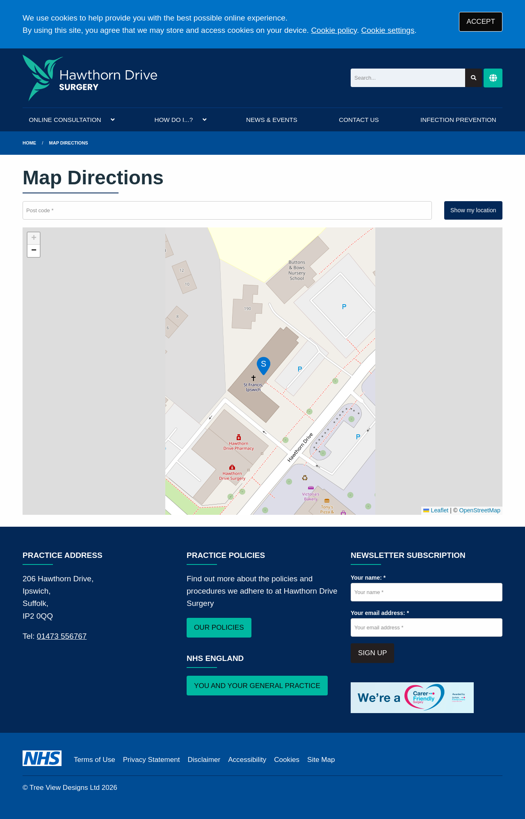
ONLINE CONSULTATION (65, 119)
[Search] (408, 78)
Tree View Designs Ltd (65, 787)
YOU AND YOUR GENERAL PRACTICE (257, 686)
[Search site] (473, 78)
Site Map (321, 760)
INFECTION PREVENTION (458, 119)
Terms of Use (94, 760)
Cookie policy (334, 30)
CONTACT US (359, 119)
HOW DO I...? (173, 119)
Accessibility (247, 760)
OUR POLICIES (219, 627)
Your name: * (368, 577)
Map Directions (68, 142)
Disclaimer (203, 760)
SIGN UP (372, 653)
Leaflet (435, 510)
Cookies (286, 760)
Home (29, 142)
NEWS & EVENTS (271, 119)
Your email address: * (380, 613)
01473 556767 (62, 636)
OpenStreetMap (479, 510)
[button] (262, 364)
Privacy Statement (151, 760)
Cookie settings (388, 30)
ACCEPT (481, 21)
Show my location (473, 210)
